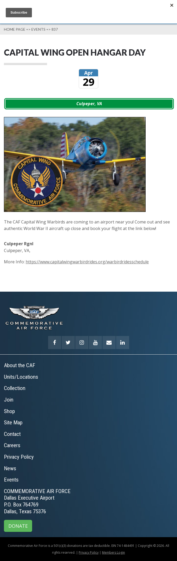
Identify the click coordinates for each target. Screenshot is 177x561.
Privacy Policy (89, 552)
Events (38, 29)
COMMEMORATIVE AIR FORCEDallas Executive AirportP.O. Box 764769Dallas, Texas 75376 (37, 501)
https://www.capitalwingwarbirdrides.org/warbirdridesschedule (87, 262)
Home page (14, 29)
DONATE (18, 526)
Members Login (113, 552)
